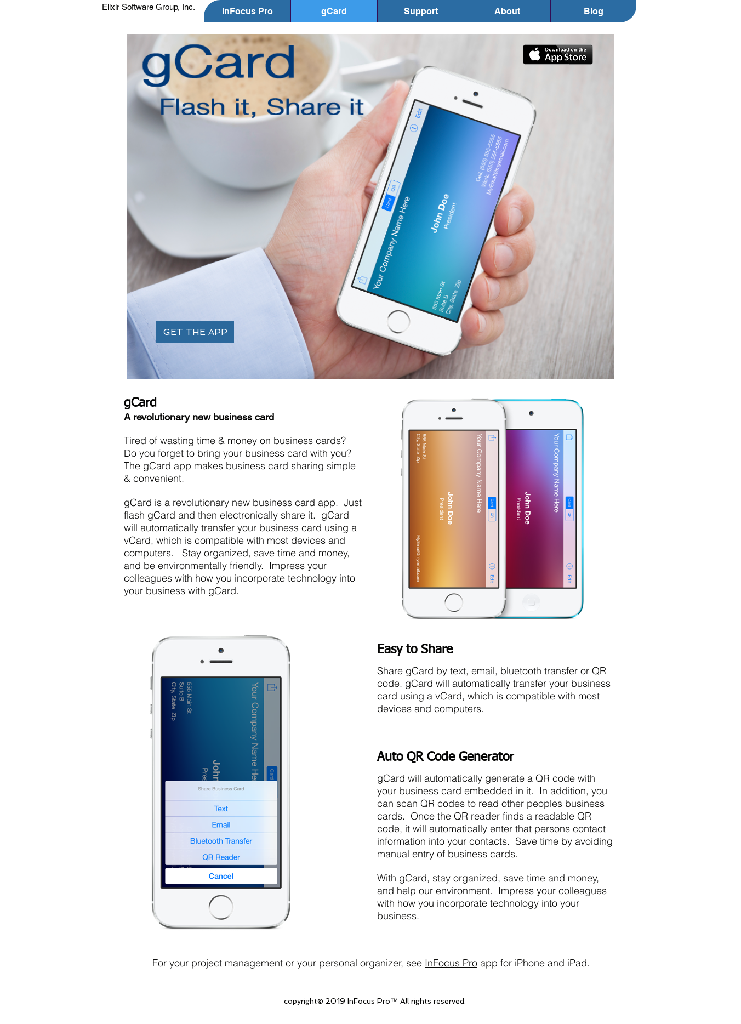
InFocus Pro (451, 963)
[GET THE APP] (195, 332)
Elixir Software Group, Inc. (148, 7)
